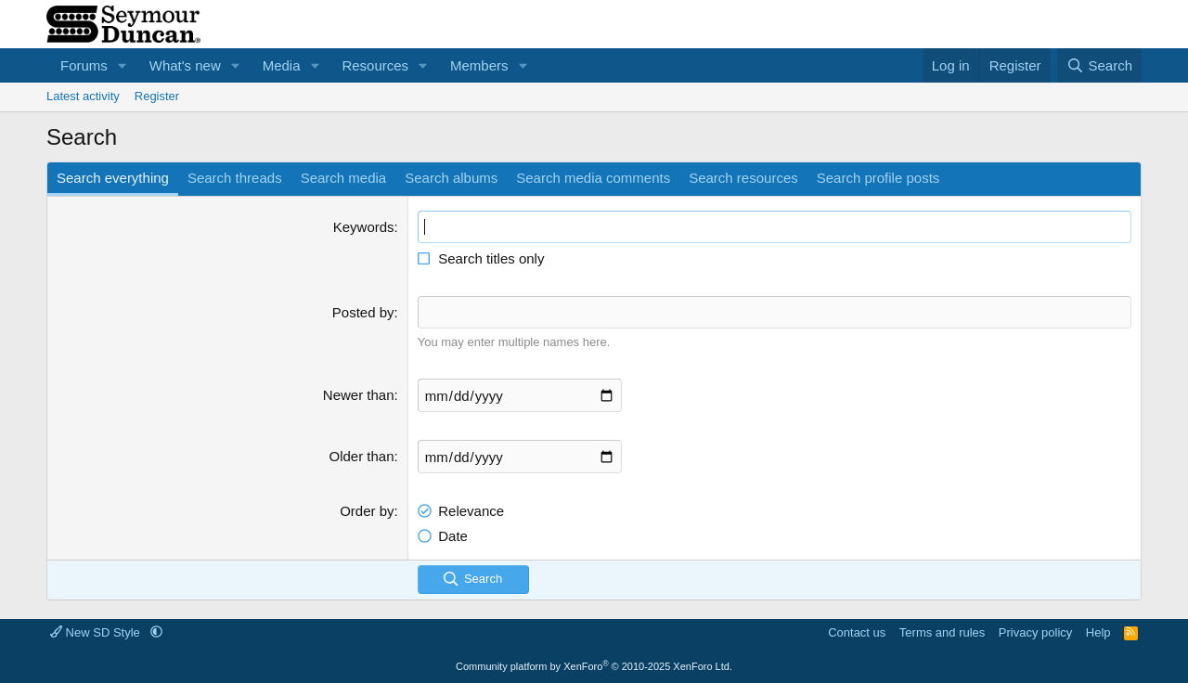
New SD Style (96, 632)
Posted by (363, 312)
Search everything (113, 178)
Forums (84, 65)
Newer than (358, 395)
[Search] (1099, 65)
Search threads (234, 178)
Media (282, 65)
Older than (361, 456)
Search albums (451, 178)
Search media (344, 178)
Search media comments (593, 178)
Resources (375, 65)
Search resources (743, 178)
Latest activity (83, 96)
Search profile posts (878, 178)
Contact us (856, 632)
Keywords (363, 227)
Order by (367, 511)
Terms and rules (942, 632)
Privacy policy (1035, 632)
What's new (185, 65)
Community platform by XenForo (594, 666)
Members (479, 65)
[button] (123, 65)
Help (1098, 632)
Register (157, 96)
